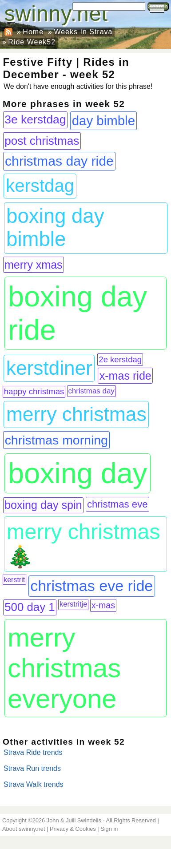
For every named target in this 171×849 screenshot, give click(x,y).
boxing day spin (43, 505)
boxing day (77, 473)
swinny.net (56, 13)
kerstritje (73, 604)
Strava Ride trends (33, 752)
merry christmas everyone (64, 668)
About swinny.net (23, 828)
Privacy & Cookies (73, 828)
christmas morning (56, 440)
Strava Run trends (32, 768)
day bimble (103, 120)
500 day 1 (29, 607)
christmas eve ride (91, 585)
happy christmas (34, 391)
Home (33, 32)
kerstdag (40, 186)
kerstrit (14, 579)
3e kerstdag (35, 119)
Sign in (109, 828)
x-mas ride (125, 375)
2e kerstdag (120, 359)
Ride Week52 (32, 42)
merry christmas (76, 414)
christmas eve (117, 504)
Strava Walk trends (34, 784)
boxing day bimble (55, 227)
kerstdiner (49, 368)
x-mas (103, 605)
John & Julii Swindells (74, 820)
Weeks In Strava (83, 32)
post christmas (41, 140)
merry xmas (33, 264)
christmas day (91, 391)
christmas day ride (59, 161)
